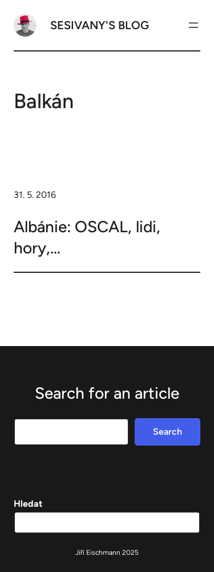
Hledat (28, 503)
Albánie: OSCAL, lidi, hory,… (87, 237)
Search (167, 431)
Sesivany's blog (99, 25)
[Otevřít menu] (193, 25)
